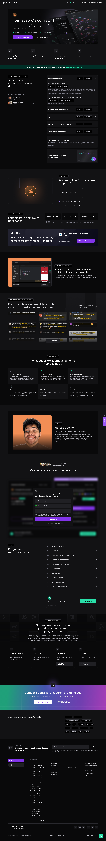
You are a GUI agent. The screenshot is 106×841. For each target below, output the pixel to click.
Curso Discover (55, 761)
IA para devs (33, 798)
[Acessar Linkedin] (83, 828)
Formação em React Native (37, 821)
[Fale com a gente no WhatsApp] (101, 836)
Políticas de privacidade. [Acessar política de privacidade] (54, 515)
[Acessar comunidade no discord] (75, 828)
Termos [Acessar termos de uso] (46, 515)
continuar (53, 519)
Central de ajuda (89, 761)
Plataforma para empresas (89, 774)
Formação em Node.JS (36, 819)
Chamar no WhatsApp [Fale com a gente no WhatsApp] (88, 601)
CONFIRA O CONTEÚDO (43, 37)
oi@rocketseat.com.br (91, 765)
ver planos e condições (23, 37)
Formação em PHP (35, 796)
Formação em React (35, 817)
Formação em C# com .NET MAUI (37, 768)
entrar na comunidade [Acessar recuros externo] (64, 664)
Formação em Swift (35, 791)
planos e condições (43, 702)
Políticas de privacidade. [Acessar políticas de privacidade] (59, 751)
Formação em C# (35, 805)
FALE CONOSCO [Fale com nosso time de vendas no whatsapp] (16, 765)
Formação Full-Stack (36, 794)
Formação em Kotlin (35, 789)
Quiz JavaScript (55, 768)
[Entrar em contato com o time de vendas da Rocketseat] (63, 702)
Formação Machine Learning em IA (35, 813)
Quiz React (54, 763)
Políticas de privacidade (71, 761)
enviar (94, 746)
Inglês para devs (34, 787)
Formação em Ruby (35, 762)
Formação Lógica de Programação (35, 783)
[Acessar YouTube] (88, 828)
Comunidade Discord (90, 763)
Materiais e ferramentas (54, 773)
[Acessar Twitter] (96, 828)
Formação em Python (36, 808)
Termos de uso (72, 767)
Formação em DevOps (36, 803)
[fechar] (104, 415)
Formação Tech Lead (36, 778)
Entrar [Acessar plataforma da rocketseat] (83, 3)
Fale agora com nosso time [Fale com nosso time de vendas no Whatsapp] (74, 67)
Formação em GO (35, 801)
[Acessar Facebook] (92, 828)
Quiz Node (54, 765)
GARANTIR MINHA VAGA (85, 241)
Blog (52, 770)
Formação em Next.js (36, 775)
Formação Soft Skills (35, 780)
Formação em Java (35, 810)
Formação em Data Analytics (35, 772)
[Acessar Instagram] (79, 828)
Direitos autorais (72, 765)
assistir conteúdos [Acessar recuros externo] (87, 664)
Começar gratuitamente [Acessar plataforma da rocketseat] (95, 2)
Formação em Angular (36, 765)
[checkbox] (35, 515)
